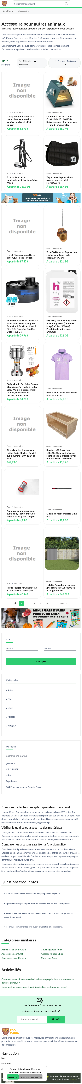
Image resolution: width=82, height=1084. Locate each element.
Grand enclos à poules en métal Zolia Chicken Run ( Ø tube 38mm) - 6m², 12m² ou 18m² (21, 454)
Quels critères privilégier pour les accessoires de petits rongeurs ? (38, 903)
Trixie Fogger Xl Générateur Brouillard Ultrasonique (22, 589)
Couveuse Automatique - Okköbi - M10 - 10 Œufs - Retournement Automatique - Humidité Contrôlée (61, 120)
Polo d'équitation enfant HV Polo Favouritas (61, 394)
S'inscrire (56, 1019)
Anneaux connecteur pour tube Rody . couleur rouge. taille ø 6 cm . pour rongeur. (21, 513)
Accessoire (18, 112)
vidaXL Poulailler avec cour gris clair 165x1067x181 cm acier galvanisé (61, 587)
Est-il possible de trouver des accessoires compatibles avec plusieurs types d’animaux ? (38, 915)
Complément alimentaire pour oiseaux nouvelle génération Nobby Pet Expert (20, 120)
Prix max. (48, 648)
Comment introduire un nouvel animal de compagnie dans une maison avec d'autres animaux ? (38, 981)
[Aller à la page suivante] (66, 603)
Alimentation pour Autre (13, 949)
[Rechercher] (66, 4)
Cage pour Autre (49, 958)
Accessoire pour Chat (12, 953)
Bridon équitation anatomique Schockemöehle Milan (22, 180)
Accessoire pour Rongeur (14, 958)
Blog (3, 1058)
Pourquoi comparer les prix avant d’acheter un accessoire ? (34, 926)
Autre (9, 112)
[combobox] (37, 4)
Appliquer (41, 661)
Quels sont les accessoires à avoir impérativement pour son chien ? (34, 986)
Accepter (13, 1077)
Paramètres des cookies (31, 1077)
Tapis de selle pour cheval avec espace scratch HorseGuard (60, 180)
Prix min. (10, 648)
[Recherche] (37, 4)
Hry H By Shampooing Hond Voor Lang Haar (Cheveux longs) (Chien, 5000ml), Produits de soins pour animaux (61, 326)
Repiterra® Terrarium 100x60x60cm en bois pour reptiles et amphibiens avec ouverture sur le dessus (61, 454)
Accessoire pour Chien (52, 953)
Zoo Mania (8, 11)
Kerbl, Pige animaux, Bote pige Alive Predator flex (21, 256)
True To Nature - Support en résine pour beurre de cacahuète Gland (61, 255)
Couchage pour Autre (51, 949)
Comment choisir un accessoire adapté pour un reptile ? (33, 893)
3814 (61, 603)
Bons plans (6, 1063)
